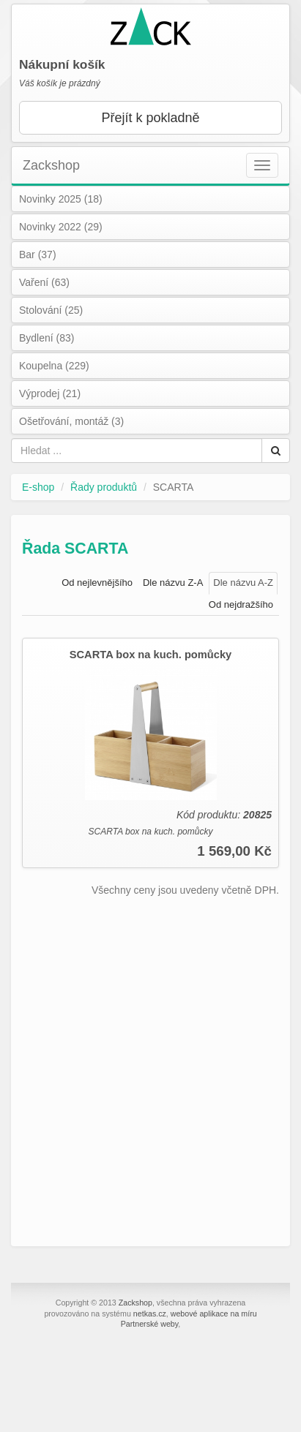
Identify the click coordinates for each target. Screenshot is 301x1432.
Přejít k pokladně (150, 117)
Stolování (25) (51, 310)
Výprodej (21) (50, 393)
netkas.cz (149, 1313)
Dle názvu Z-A (173, 582)
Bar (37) (37, 254)
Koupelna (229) (54, 366)
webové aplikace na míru (214, 1313)
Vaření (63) (44, 282)
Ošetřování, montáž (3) (71, 421)
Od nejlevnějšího (97, 582)
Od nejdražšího (241, 604)
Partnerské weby (150, 1323)
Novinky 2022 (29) (61, 227)
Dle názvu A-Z (243, 582)
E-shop (38, 487)
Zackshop (51, 165)
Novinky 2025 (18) (61, 199)
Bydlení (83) (46, 338)
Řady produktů (103, 487)
